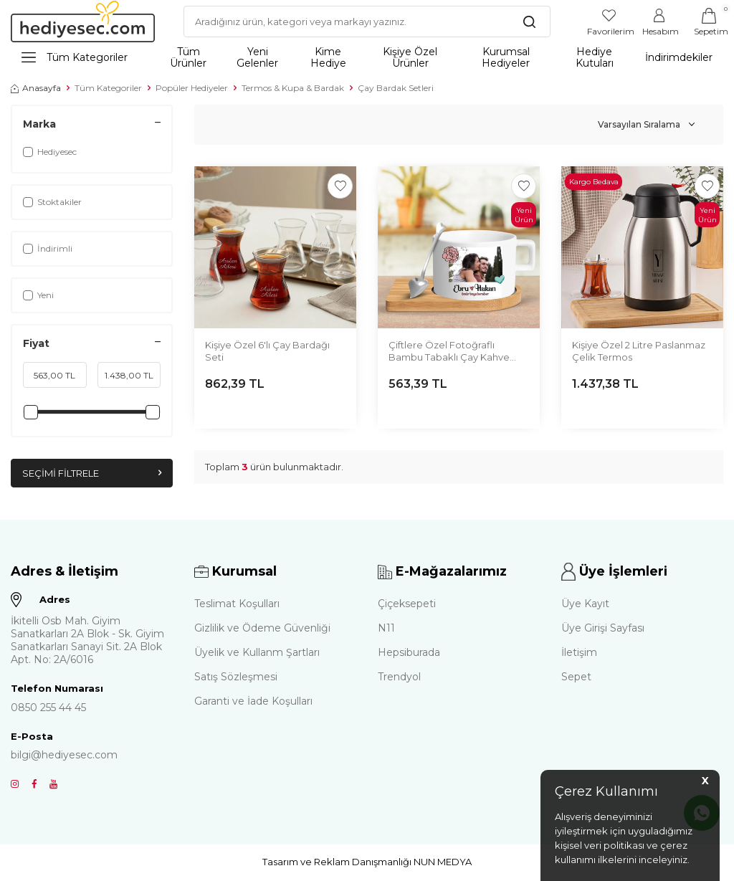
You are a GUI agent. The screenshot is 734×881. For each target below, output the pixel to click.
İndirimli (47, 248)
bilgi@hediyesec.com (64, 755)
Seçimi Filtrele (91, 473)
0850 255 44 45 (48, 708)
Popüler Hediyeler (192, 87)
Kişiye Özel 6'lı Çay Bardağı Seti (267, 351)
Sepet (576, 677)
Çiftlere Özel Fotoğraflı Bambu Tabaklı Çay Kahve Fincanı (449, 351)
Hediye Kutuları (595, 57)
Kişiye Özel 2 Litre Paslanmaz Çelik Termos (638, 351)
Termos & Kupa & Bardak (293, 87)
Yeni (38, 295)
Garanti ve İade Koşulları (253, 701)
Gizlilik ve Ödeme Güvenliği (262, 628)
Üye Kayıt (585, 604)
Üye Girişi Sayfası (602, 628)
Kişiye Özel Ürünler (410, 57)
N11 (386, 628)
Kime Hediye (328, 57)
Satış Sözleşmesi (235, 677)
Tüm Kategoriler (75, 57)
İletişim (579, 653)
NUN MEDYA (443, 862)
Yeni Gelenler (257, 57)
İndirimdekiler (678, 57)
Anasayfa (36, 87)
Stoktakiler (52, 201)
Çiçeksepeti (407, 604)
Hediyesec (50, 151)
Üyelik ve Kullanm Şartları (257, 653)
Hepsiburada (409, 653)
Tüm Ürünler (188, 57)
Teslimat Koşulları (237, 604)
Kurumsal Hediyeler (506, 57)
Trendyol (399, 677)
